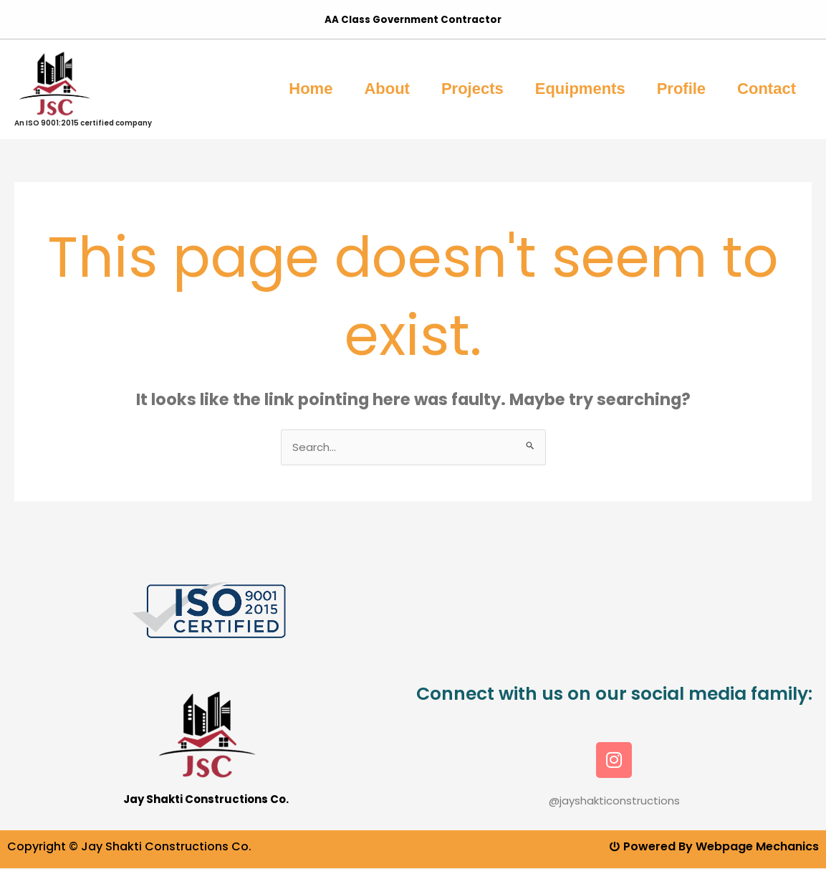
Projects (472, 89)
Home (310, 89)
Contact (766, 89)
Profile (681, 89)
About (387, 89)
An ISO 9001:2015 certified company (83, 123)
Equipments (580, 89)
